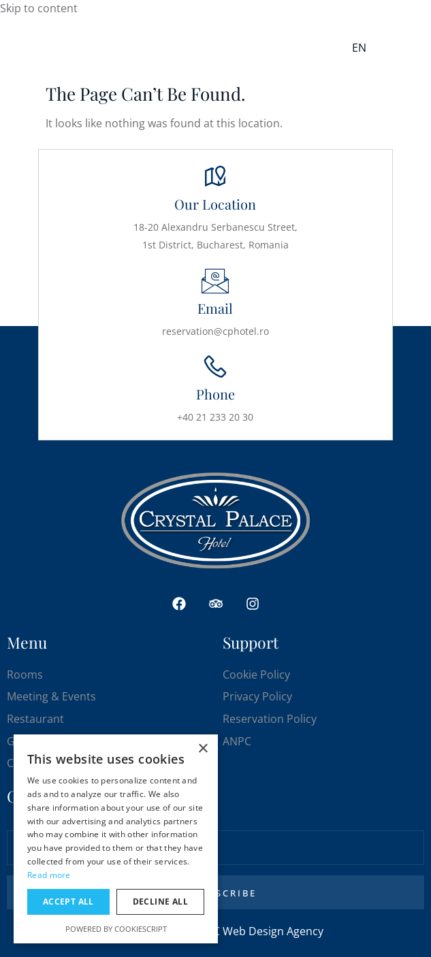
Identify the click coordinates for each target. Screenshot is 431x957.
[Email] (215, 281)
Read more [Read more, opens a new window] (49, 875)
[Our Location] (215, 177)
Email (215, 308)
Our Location (215, 204)
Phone (215, 394)
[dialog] (116, 838)
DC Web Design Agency (264, 931)
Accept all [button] (68, 901)
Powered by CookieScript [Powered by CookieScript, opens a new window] (116, 929)
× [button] (202, 749)
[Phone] (215, 366)
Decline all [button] (160, 901)
